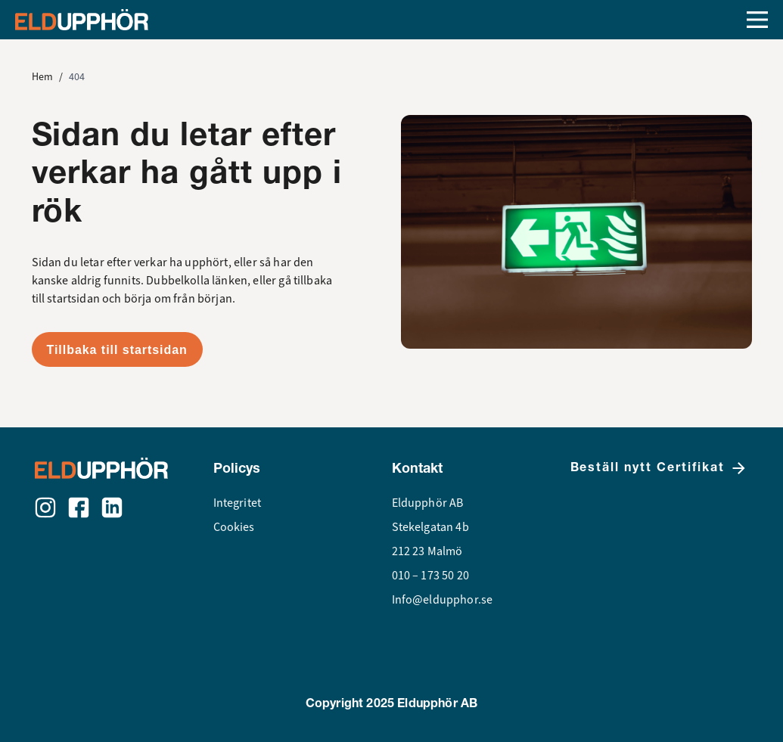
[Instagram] (45, 507)
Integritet (237, 503)
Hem (42, 76)
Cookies (234, 527)
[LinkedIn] (112, 507)
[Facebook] (78, 507)
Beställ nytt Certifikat (659, 468)
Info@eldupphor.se (442, 599)
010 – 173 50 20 (430, 575)
